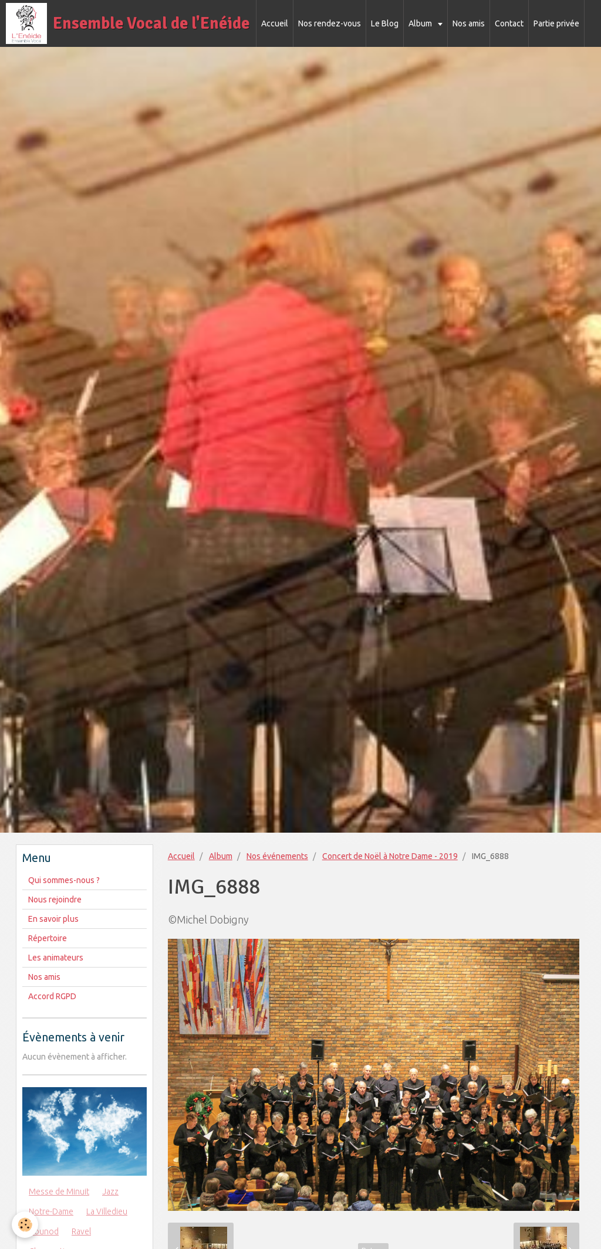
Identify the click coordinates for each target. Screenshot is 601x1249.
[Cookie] (25, 1224)
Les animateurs (55, 957)
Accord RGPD (52, 996)
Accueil (274, 23)
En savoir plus (53, 919)
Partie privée (556, 23)
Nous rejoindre (55, 899)
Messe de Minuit (59, 1191)
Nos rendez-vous (329, 23)
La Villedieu (106, 1211)
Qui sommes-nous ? (64, 880)
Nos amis (469, 23)
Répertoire (47, 938)
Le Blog (385, 23)
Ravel (81, 1231)
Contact (509, 23)
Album (421, 23)
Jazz (110, 1191)
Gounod (44, 1231)
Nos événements (277, 856)
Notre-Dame (51, 1211)
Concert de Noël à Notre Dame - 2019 (390, 856)
